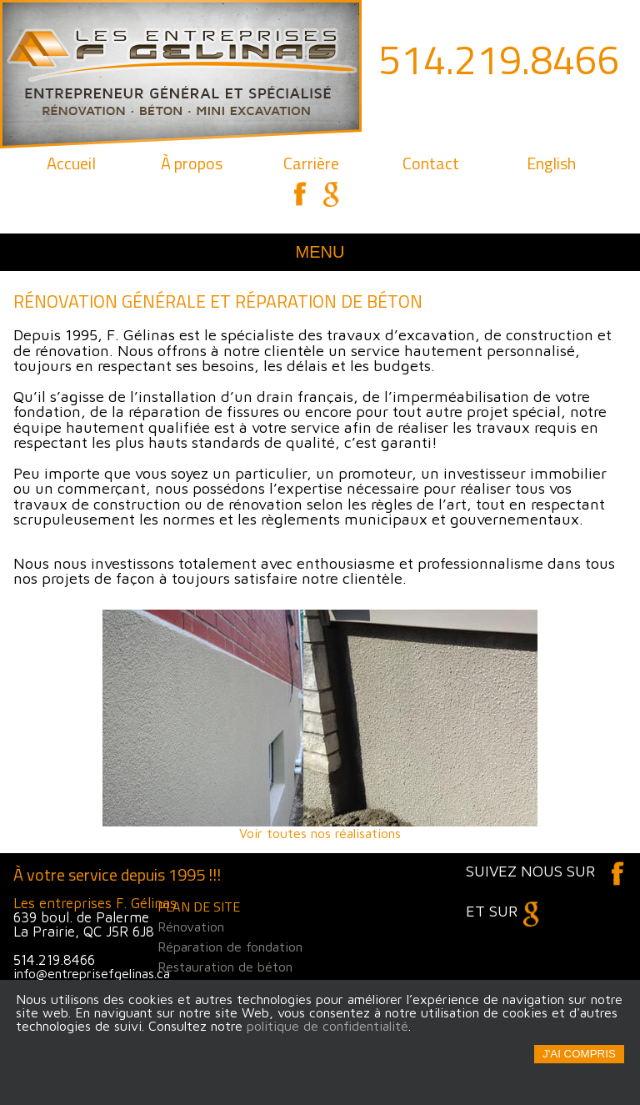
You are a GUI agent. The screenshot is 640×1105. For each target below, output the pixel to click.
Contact (430, 163)
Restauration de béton (225, 966)
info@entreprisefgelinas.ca (91, 973)
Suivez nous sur (546, 870)
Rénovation (191, 926)
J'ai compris (579, 1053)
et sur (507, 911)
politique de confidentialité (327, 1025)
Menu (320, 252)
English (551, 163)
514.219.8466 (499, 60)
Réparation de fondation (230, 946)
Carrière (311, 163)
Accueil (71, 163)
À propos (191, 163)
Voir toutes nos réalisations (320, 725)
